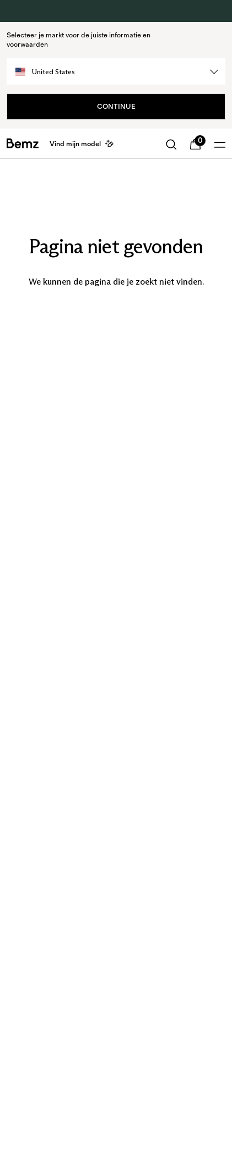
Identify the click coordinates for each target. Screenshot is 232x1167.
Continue (116, 106)
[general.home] (23, 143)
